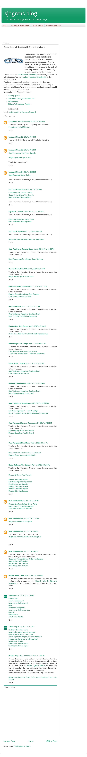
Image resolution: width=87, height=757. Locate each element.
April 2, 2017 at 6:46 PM (37, 344)
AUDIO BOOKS (37, 26)
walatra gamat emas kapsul (18, 646)
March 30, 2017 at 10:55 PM (44, 249)
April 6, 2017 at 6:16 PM (39, 443)
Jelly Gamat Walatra (15, 617)
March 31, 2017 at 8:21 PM (37, 286)
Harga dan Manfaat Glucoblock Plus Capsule (24, 537)
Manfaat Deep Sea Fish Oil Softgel (21, 433)
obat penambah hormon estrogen (20, 634)
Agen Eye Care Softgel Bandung (20, 508)
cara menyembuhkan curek (18, 603)
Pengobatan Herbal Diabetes (19, 127)
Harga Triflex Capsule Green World (21, 276)
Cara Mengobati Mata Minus (19, 443)
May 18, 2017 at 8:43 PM (29, 551)
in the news (24, 112)
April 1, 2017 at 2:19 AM (37, 326)
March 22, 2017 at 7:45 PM (26, 150)
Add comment (9, 687)
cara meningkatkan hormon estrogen (21, 632)
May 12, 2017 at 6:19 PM (29, 531)
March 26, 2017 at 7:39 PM (32, 189)
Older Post (51, 741)
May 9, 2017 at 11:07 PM (29, 501)
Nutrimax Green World (17, 383)
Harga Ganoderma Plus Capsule (20, 521)
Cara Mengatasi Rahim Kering (19, 175)
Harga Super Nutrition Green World (21, 393)
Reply (10, 130)
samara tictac (13, 615)
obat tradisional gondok (16, 608)
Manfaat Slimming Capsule (18, 479)
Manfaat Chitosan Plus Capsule (19, 475)
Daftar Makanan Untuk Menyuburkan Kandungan (26, 239)
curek (10, 605)
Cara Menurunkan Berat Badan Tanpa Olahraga (25, 259)
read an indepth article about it (34, 77)
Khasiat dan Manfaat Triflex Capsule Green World (26, 354)
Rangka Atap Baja (15, 656)
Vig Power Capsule (15, 212)
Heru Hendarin (14, 501)
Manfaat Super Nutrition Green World (22, 455)
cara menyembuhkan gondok (19, 610)
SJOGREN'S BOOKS (53, 26)
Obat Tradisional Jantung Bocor (19, 197)
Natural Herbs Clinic (16, 575)
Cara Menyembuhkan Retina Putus (21, 219)
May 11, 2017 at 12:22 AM (29, 518)
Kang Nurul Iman (15, 122)
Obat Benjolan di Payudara (18, 561)
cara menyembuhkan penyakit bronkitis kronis (25, 637)
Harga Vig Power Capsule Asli (19, 157)
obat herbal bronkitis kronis (18, 630)
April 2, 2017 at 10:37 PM (35, 363)
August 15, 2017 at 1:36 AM (24, 595)
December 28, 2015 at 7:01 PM (33, 122)
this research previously (27, 75)
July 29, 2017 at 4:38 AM (34, 575)
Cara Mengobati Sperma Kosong (20, 193)
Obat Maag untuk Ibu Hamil (18, 566)
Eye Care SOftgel (15, 231)
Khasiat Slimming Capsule (18, 484)
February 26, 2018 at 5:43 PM (34, 656)
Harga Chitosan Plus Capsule (19, 465)
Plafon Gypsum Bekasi (36, 666)
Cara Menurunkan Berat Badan (19, 296)
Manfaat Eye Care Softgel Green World (22, 504)
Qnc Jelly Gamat (14, 306)
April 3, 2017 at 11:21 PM (39, 403)
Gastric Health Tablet (16, 269)
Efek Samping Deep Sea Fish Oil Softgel (23, 411)
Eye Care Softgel (15, 189)
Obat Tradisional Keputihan (19, 403)
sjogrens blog (21, 13)
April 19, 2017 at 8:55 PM (41, 465)
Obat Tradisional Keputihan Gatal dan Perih (24, 314)
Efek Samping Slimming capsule (20, 482)
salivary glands (14, 96)
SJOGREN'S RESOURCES (20, 26)
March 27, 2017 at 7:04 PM (32, 231)
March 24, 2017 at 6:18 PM (26, 172)
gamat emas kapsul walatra (18, 644)
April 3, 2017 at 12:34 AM (36, 383)
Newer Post (9, 741)
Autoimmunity (14, 112)
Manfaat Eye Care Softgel (18, 344)
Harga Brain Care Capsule (18, 563)
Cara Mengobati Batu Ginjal (18, 373)
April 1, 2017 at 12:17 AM (31, 306)
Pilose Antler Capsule (16, 363)
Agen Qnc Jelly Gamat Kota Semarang (22, 316)
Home (5, 26)
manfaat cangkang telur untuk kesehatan (23, 639)
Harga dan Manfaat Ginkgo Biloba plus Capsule (25, 559)
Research (32, 112)
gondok (11, 612)
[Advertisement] (38, 35)
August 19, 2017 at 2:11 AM (24, 627)
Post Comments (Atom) (22, 746)
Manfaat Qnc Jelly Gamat (18, 326)
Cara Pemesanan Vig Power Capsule (22, 153)
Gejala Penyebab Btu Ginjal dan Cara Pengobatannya (28, 334)
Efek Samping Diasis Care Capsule (21, 431)
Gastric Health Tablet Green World (20, 506)
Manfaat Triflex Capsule (17, 286)
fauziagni (12, 137)
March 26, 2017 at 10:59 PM (34, 212)
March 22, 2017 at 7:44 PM (26, 137)
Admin (11, 595)
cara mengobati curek (16, 601)
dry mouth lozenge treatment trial (21, 99)
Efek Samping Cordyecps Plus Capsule (22, 351)
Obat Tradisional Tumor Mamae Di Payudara (24, 453)
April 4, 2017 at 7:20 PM (43, 423)
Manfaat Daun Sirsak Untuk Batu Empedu (23, 294)
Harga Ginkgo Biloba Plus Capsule (21, 195)
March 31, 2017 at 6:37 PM (35, 269)
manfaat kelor (13, 598)
